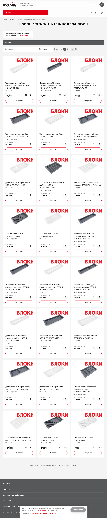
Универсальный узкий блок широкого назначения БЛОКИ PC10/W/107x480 (51, 287)
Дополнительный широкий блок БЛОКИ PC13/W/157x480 (51, 388)
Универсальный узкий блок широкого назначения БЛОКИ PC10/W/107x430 (17, 86)
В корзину (19, 101)
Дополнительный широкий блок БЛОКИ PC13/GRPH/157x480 (17, 388)
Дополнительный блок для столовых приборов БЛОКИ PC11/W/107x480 (16, 338)
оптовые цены (22, 35)
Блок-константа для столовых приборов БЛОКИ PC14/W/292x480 (19, 439)
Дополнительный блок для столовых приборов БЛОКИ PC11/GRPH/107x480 (85, 287)
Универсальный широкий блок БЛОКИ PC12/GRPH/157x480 (51, 337)
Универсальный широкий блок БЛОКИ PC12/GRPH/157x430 (17, 136)
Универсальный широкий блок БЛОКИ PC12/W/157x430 (51, 136)
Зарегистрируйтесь (10, 33)
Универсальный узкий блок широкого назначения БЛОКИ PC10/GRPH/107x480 (17, 287)
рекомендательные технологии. (44, 513)
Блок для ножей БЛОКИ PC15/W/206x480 (83, 439)
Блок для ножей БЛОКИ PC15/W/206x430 (48, 235)
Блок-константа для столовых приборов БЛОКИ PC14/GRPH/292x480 (86, 389)
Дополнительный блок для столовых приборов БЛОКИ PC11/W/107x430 (85, 86)
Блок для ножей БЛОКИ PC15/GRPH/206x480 (48, 439)
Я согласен (78, 510)
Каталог (8, 12)
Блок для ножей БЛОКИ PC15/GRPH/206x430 (14, 235)
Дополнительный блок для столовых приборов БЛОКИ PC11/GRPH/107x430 (50, 86)
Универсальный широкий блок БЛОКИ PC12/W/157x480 (85, 337)
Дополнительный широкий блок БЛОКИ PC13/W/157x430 (17, 184)
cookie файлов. (40, 511)
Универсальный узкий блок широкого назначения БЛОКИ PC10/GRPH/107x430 (85, 236)
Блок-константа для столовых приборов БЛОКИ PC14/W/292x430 (87, 184)
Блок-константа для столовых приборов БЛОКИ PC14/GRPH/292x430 (51, 185)
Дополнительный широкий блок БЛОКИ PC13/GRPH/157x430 (86, 136)
